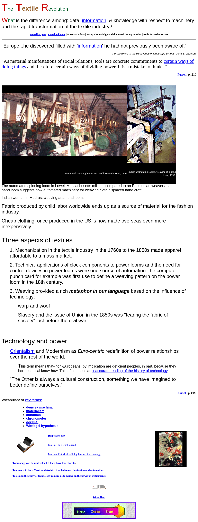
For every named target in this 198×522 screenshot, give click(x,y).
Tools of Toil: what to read (62, 444)
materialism (35, 411)
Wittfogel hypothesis (42, 426)
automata (33, 414)
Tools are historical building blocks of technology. (74, 454)
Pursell (182, 74)
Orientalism (22, 351)
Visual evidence (56, 34)
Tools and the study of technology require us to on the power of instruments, (59, 475)
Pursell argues (38, 34)
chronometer (36, 418)
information (94, 20)
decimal (32, 422)
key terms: (33, 400)
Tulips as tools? (56, 435)
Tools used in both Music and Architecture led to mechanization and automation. (58, 470)
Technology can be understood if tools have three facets (44, 462)
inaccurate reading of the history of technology (130, 371)
